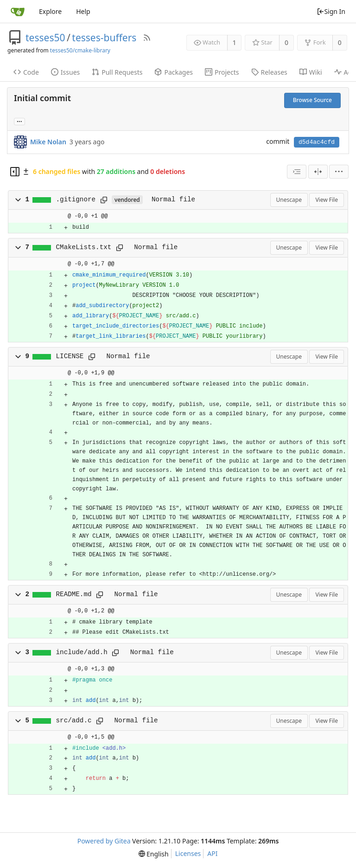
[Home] (18, 11)
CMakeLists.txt (84, 247)
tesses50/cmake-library (80, 50)
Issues (65, 72)
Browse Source (312, 100)
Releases (269, 72)
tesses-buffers (104, 37)
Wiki (310, 72)
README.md (74, 594)
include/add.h (82, 652)
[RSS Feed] (147, 37)
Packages (173, 72)
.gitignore (76, 199)
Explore (50, 11)
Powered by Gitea (104, 840)
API (212, 853)
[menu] (339, 172)
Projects (222, 72)
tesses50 (45, 37)
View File (326, 200)
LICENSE (70, 356)
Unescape (289, 200)
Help (83, 11)
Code (26, 72)
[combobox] (296, 172)
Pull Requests (117, 72)
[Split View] (318, 172)
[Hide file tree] (14, 172)
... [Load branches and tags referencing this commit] (19, 121)
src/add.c (74, 720)
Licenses (188, 853)
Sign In (331, 11)
